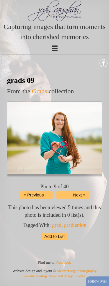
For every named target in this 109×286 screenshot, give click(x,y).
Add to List (54, 236)
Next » (79, 195)
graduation (75, 225)
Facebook (63, 262)
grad (56, 225)
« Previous (34, 195)
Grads (39, 91)
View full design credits (67, 276)
